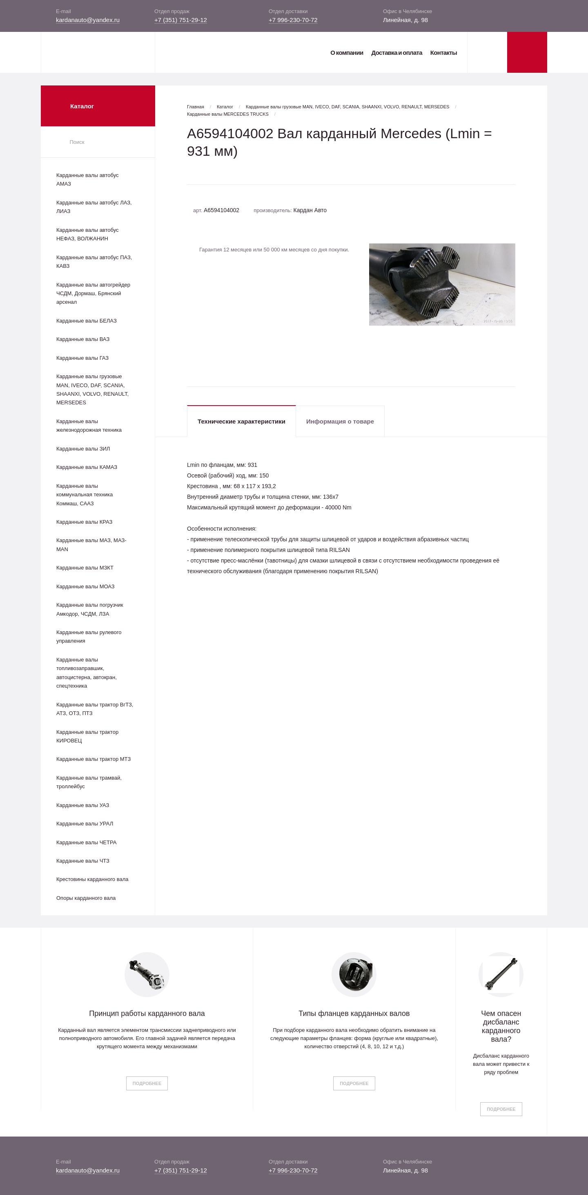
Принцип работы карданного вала (147, 1013)
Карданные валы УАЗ (82, 805)
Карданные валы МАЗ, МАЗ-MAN (91, 544)
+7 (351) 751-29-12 (180, 19)
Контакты (443, 52)
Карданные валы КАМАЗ (86, 467)
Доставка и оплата (396, 52)
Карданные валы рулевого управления (88, 636)
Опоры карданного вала (86, 898)
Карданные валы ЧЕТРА (86, 842)
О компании (346, 52)
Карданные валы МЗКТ (85, 568)
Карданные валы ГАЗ (82, 358)
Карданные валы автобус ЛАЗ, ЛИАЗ (94, 207)
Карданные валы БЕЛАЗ (86, 321)
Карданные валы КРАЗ (84, 522)
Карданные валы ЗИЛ (83, 449)
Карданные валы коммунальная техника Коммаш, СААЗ (84, 495)
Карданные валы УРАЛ (84, 824)
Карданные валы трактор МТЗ (93, 759)
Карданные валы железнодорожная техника (89, 425)
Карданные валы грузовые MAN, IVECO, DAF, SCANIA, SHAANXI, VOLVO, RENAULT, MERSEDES (92, 389)
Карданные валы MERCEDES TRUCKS (228, 114)
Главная (195, 106)
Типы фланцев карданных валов (354, 1013)
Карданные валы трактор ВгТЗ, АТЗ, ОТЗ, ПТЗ (94, 709)
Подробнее (147, 1083)
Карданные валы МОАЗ (85, 586)
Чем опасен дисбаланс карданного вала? (501, 1026)
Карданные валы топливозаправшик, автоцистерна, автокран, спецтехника (86, 673)
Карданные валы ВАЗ (82, 339)
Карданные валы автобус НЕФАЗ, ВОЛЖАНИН (87, 234)
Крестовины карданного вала (92, 879)
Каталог (225, 106)
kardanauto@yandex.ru (88, 19)
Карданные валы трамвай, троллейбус (89, 782)
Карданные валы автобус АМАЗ (87, 179)
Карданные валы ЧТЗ (82, 861)
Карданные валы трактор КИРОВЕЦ (87, 736)
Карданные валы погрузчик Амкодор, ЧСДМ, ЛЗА (89, 609)
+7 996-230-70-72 (293, 19)
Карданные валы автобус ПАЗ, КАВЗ (94, 261)
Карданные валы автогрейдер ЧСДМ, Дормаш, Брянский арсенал (93, 293)
